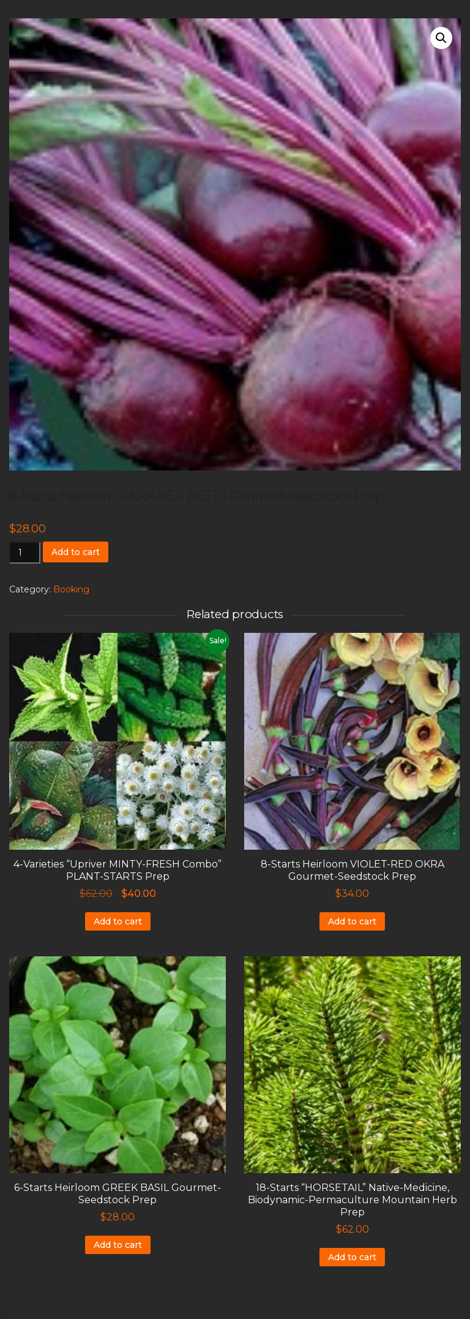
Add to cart (75, 551)
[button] (441, 38)
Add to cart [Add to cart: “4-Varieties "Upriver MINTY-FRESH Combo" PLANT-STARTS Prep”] (118, 921)
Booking (71, 589)
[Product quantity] (24, 553)
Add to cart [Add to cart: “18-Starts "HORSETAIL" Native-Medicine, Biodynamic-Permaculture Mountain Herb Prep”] (352, 1257)
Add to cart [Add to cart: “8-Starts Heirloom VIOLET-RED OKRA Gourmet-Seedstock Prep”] (352, 921)
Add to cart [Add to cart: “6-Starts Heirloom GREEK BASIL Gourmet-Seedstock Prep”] (118, 1244)
